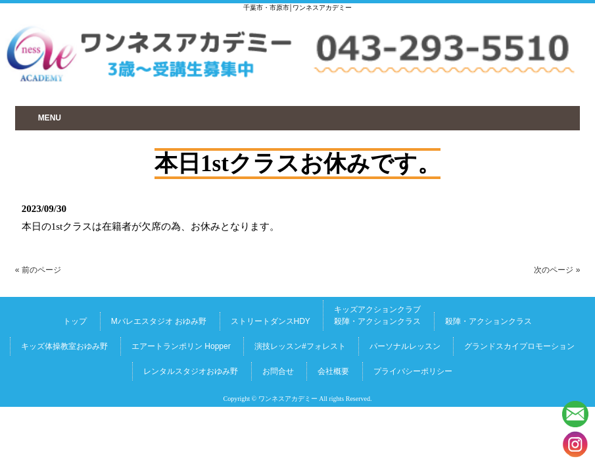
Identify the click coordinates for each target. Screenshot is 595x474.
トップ (75, 321)
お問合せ (278, 371)
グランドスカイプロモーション (519, 346)
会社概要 (333, 371)
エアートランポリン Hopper (181, 346)
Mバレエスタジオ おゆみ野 (158, 321)
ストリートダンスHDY (270, 321)
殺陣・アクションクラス (488, 321)
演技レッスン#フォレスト (300, 346)
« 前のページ (38, 270)
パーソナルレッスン (404, 346)
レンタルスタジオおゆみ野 (190, 371)
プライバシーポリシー (412, 371)
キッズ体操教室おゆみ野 (64, 346)
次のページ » (557, 270)
